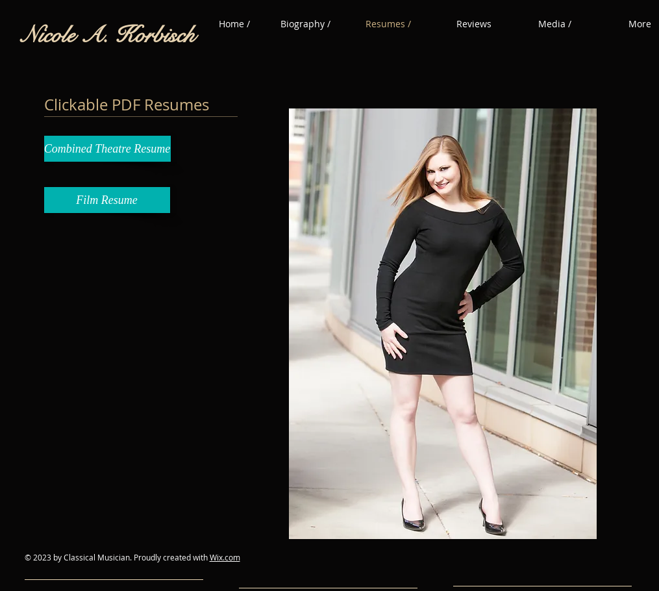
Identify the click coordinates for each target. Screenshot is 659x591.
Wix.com (225, 557)
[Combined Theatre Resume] (107, 149)
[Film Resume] (107, 200)
